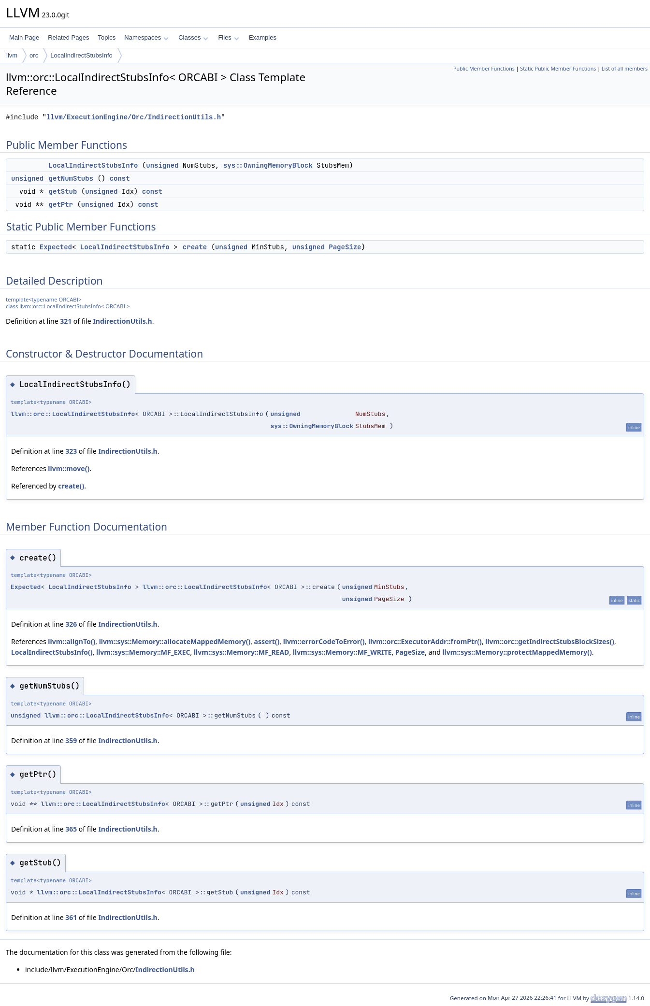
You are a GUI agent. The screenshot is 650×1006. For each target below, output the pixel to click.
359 (71, 740)
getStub (63, 191)
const (120, 178)
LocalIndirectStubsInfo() (52, 652)
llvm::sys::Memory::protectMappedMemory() (517, 652)
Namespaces (146, 37)
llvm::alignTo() (71, 641)
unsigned (162, 165)
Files (228, 37)
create (195, 247)
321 (66, 321)
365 (71, 829)
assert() (267, 641)
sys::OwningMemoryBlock (268, 165)
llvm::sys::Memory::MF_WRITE (342, 652)
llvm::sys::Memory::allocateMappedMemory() (175, 641)
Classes (193, 37)
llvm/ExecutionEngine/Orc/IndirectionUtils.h (133, 117)
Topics (107, 37)
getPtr (61, 204)
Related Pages (68, 37)
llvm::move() (68, 468)
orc (33, 55)
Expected (56, 247)
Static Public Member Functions (558, 68)
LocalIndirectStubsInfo (81, 55)
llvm (11, 55)
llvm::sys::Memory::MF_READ (241, 652)
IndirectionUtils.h (122, 321)
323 (71, 451)
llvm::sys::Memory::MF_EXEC (143, 652)
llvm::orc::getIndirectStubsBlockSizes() (549, 641)
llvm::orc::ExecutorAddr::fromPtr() (425, 641)
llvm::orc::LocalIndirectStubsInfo (73, 414)
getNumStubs (71, 178)
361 (71, 917)
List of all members (625, 68)
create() (71, 485)
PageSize (345, 247)
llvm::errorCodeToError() (324, 641)
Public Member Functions (484, 68)
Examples (262, 37)
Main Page (24, 37)
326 (71, 624)
